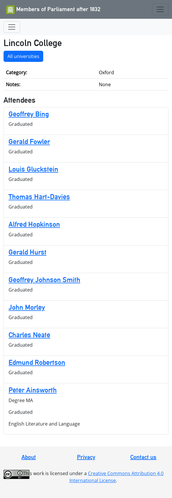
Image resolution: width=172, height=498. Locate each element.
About (28, 456)
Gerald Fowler (29, 141)
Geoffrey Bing (29, 114)
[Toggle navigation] (160, 9)
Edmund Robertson (37, 362)
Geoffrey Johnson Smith (44, 279)
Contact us (143, 456)
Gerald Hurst (27, 252)
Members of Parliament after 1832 (53, 9)
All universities (23, 56)
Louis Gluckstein (33, 169)
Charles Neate (29, 335)
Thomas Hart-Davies (39, 196)
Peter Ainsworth (33, 390)
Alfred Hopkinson (34, 224)
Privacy (86, 456)
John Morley (27, 307)
